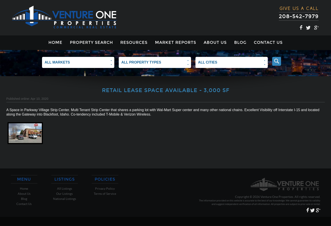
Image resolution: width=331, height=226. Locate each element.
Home (55, 42)
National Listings (64, 199)
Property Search (91, 42)
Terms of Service (105, 193)
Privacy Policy (105, 188)
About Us (215, 42)
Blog (240, 42)
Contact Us (268, 42)
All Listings (64, 188)
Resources (133, 42)
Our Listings (64, 193)
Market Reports (175, 42)
